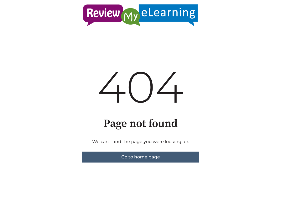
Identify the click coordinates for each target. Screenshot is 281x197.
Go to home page (140, 157)
